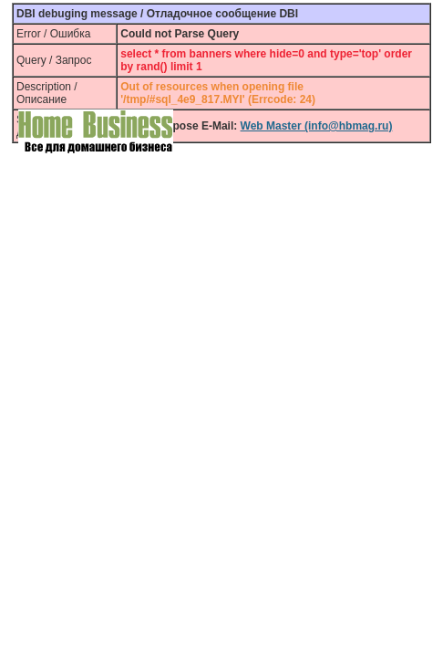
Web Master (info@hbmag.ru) (317, 126)
